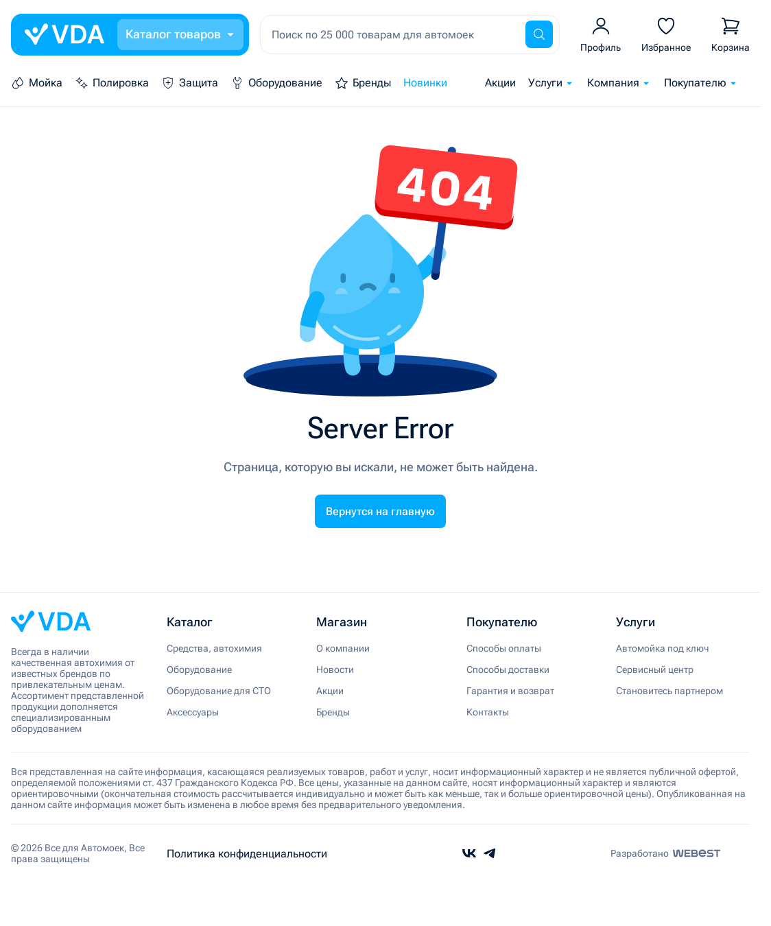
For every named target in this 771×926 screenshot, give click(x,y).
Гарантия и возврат (510, 690)
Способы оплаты (503, 648)
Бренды (333, 712)
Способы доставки (507, 669)
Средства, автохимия (214, 648)
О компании (343, 648)
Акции (500, 82)
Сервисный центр (654, 669)
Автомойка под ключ (662, 648)
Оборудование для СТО (219, 690)
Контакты (487, 712)
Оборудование (199, 669)
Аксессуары (193, 712)
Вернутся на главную (380, 511)
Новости (335, 669)
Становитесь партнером (669, 690)
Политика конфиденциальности (247, 853)
